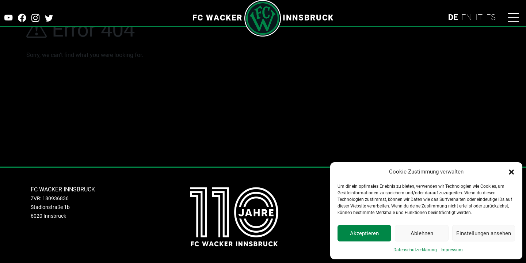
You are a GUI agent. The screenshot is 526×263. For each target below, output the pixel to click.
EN (466, 17)
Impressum (452, 249)
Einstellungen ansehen (483, 233)
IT (479, 17)
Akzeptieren (364, 233)
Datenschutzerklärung (415, 249)
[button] (511, 171)
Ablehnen (422, 233)
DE (453, 17)
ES (491, 17)
